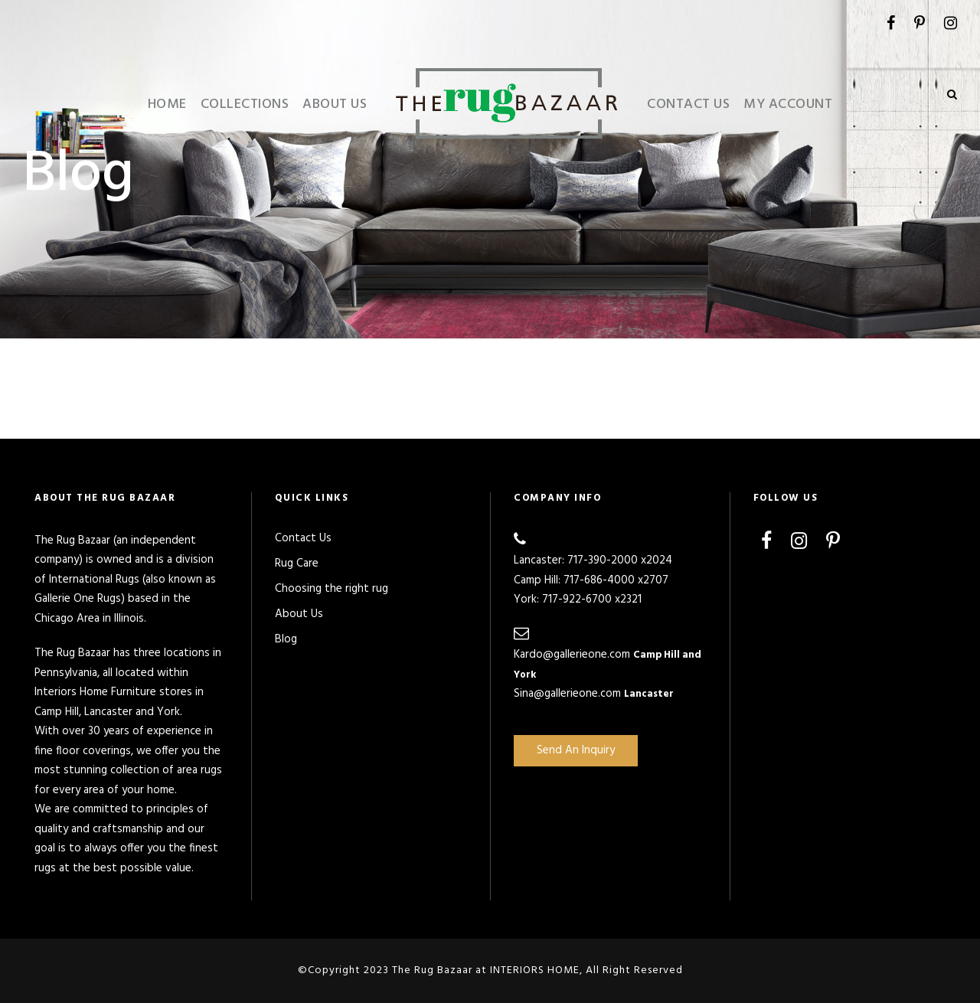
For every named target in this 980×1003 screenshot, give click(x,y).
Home (167, 104)
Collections (245, 104)
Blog (286, 639)
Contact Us (688, 104)
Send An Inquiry (576, 750)
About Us (334, 104)
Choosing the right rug (331, 589)
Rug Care (296, 563)
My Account (787, 104)
